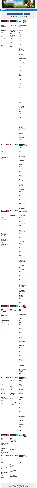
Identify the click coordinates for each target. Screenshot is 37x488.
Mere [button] (30, 9)
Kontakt (23, 485)
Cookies (20, 485)
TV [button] (21, 9)
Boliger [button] (13, 9)
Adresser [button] (17, 9)
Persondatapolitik (15, 485)
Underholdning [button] (25, 9)
